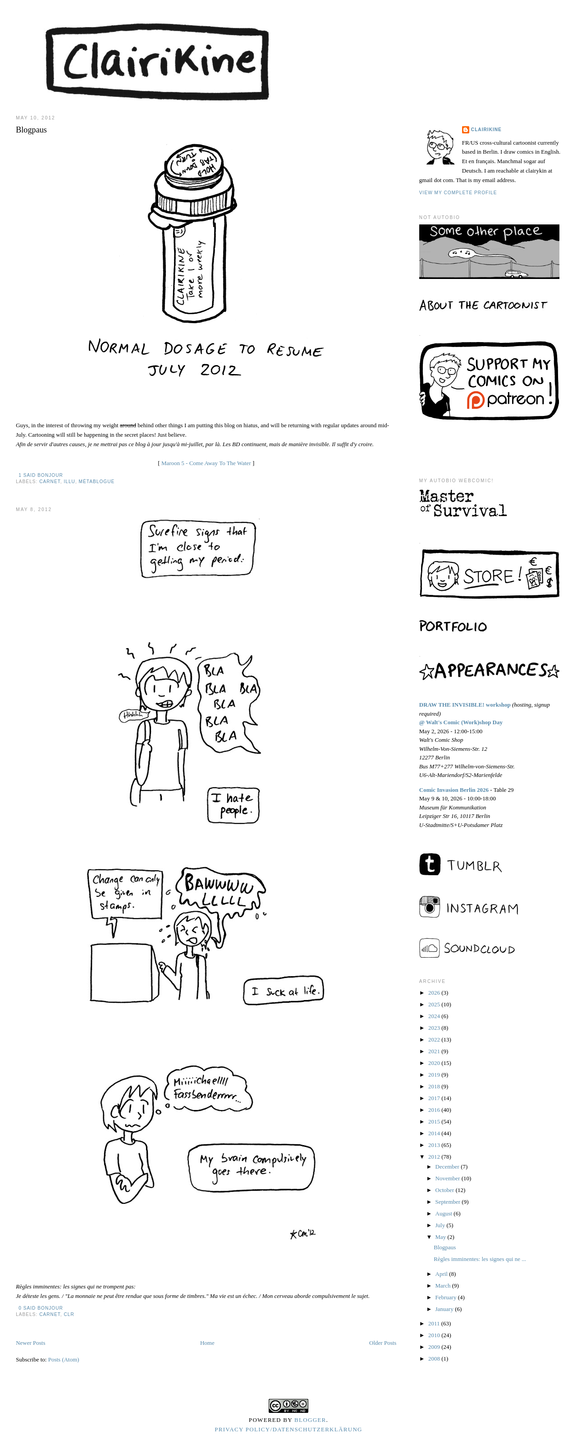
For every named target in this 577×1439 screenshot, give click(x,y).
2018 (434, 1086)
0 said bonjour (40, 1308)
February (446, 1297)
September (448, 1201)
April (442, 1273)
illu (69, 481)
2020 (434, 1063)
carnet (49, 481)
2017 (434, 1098)
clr (69, 1314)
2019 (434, 1074)
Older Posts (382, 1342)
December (448, 1166)
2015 (434, 1121)
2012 (434, 1156)
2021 (434, 1051)
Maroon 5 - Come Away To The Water (206, 463)
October (445, 1190)
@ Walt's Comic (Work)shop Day (461, 722)
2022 (434, 1039)
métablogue (97, 481)
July (441, 1225)
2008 (434, 1358)
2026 (434, 992)
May (441, 1236)
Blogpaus (31, 129)
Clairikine (486, 129)
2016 (434, 1109)
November (448, 1178)
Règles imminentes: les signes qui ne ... (480, 1259)
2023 (434, 1027)
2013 (434, 1145)
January (445, 1309)
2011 (434, 1323)
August (444, 1213)
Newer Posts (30, 1342)
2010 (434, 1335)
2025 (434, 1004)
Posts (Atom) (63, 1359)
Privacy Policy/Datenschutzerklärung (288, 1429)
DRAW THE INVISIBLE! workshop (465, 704)
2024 (434, 1016)
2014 (434, 1133)
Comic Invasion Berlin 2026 (454, 789)
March (443, 1285)
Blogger (310, 1419)
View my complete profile (458, 192)
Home (207, 1342)
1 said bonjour (40, 475)
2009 (434, 1346)
